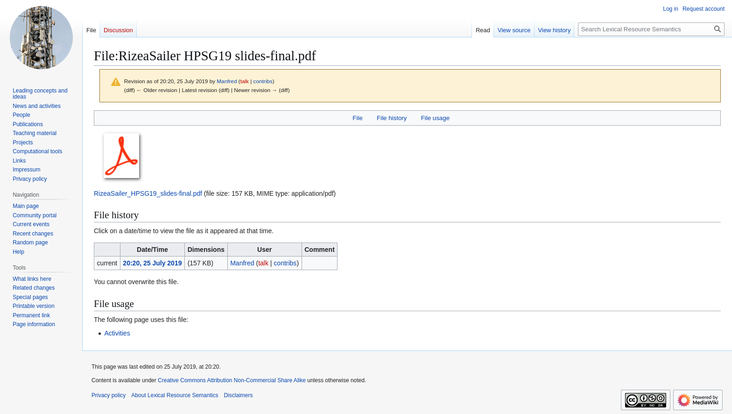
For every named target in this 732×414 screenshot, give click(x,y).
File (357, 117)
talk (244, 81)
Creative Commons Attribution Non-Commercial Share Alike (232, 380)
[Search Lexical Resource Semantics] (651, 29)
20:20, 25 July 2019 (152, 263)
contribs (263, 81)
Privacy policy (109, 395)
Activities (117, 333)
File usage (435, 117)
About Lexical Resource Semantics (174, 395)
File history (392, 117)
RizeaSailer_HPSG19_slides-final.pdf (148, 193)
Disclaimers (238, 395)
